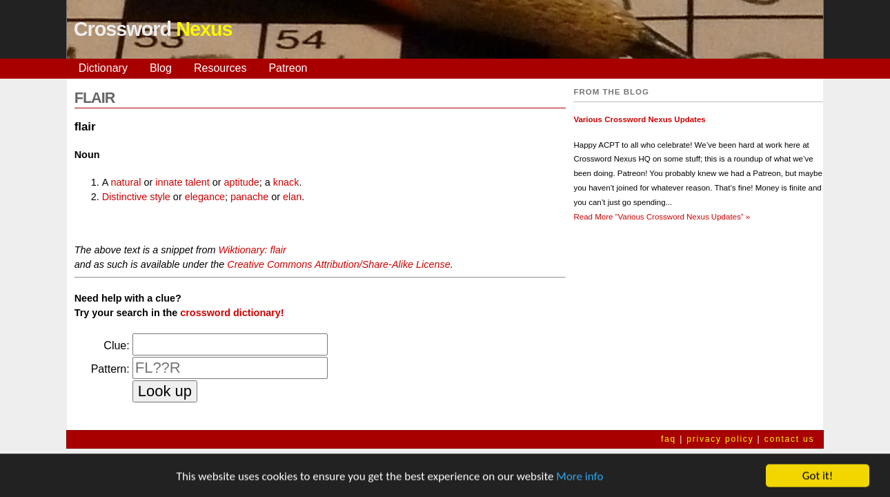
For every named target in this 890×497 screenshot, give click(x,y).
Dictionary (103, 68)
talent (198, 182)
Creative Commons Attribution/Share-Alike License (338, 264)
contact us (789, 439)
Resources (220, 68)
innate (168, 182)
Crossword (153, 29)
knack (286, 182)
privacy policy (719, 439)
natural (126, 182)
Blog (161, 68)
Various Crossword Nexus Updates (639, 119)
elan (292, 196)
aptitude (241, 182)
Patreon (287, 68)
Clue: (116, 345)
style (160, 196)
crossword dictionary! (232, 312)
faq (668, 439)
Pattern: (110, 369)
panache (249, 196)
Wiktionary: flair (252, 249)
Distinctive (125, 196)
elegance (205, 196)
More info (579, 478)
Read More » (661, 217)
